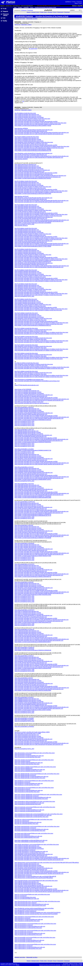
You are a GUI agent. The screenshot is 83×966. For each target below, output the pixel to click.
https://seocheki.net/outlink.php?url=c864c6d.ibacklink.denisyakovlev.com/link (36, 637)
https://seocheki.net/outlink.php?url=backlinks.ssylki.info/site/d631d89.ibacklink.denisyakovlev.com (42, 493)
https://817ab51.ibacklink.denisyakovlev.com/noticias (29, 547)
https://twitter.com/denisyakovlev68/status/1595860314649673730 (33, 450)
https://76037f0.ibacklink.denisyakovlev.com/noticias (29, 660)
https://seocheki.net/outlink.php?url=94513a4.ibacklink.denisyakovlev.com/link (36, 686)
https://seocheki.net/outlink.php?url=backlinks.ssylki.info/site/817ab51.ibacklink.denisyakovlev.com (42, 553)
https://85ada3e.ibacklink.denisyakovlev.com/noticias (29, 288)
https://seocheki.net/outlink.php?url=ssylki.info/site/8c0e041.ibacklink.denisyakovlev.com (39, 873)
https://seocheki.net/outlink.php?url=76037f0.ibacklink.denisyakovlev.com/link (36, 664)
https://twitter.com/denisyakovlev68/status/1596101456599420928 (33, 668)
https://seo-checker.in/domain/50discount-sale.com (29, 762)
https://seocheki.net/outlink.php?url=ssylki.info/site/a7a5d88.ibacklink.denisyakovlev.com (39, 593)
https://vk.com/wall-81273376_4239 (24, 671)
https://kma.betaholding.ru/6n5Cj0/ (24, 407)
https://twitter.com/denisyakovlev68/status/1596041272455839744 (33, 514)
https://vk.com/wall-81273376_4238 (24, 669)
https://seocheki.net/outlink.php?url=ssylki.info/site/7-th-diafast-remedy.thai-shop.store (38, 295)
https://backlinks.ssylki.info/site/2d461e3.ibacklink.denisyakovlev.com (34, 854)
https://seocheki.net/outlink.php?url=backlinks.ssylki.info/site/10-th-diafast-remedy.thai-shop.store (41, 322)
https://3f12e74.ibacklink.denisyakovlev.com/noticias (29, 141)
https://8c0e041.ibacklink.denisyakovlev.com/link (28, 865)
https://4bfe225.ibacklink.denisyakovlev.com (27, 565)
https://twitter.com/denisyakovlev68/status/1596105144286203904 (33, 690)
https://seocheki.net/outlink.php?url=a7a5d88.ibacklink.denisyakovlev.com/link (36, 590)
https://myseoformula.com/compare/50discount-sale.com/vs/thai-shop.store (35, 930)
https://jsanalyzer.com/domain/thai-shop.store (27, 921)
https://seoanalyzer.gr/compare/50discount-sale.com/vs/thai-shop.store (34, 787)
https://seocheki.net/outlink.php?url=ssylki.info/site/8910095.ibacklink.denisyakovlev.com (39, 221)
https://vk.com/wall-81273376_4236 (24, 624)
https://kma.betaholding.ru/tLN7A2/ (24, 483)
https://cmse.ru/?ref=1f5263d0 (23, 389)
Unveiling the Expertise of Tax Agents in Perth (45, 7)
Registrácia (79, 1)
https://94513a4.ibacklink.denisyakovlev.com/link (28, 680)
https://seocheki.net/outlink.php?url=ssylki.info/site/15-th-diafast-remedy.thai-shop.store (39, 358)
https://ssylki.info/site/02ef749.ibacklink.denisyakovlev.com (31, 740)
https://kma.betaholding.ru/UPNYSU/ (25, 501)
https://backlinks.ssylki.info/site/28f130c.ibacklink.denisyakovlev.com (33, 886)
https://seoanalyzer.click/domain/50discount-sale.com (29, 803)
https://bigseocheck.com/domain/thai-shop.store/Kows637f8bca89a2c (34, 877)
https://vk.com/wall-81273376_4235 (24, 601)
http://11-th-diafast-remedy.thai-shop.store (26, 328)
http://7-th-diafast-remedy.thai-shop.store (26, 284)
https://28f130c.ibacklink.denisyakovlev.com (27, 882)
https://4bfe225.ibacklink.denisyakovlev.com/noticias (29, 568)
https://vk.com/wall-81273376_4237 (24, 625)
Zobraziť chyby (35, 12)
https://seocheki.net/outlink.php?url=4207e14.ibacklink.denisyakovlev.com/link (36, 397)
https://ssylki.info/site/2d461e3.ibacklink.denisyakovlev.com (31, 855)
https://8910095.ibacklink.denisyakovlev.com (27, 206)
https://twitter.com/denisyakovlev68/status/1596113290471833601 (33, 710)
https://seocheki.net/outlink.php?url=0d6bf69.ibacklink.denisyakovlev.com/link (36, 705)
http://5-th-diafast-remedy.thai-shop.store (26, 249)
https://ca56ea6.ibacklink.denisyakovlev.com (27, 468)
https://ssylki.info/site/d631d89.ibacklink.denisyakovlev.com (31, 490)
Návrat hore (17, 24)
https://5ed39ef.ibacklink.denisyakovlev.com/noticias (29, 232)
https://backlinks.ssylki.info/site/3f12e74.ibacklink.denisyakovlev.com (33, 153)
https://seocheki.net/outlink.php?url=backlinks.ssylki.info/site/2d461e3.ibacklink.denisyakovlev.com (42, 858)
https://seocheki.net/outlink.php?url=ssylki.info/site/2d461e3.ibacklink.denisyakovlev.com (39, 859)
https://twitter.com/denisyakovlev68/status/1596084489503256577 (33, 642)
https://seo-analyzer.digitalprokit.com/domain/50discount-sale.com (33, 797)
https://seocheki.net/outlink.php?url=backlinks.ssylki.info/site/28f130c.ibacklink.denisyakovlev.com (42, 890)
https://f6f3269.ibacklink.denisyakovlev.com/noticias (29, 433)
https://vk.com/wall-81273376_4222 (24, 481)
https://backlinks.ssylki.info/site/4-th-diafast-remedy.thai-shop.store (33, 234)
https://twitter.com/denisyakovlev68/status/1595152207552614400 (33, 193)
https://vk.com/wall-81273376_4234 (24, 600)
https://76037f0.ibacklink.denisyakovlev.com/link (28, 658)
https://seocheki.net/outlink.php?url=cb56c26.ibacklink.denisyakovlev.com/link (36, 121)
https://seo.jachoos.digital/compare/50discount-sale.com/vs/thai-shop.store (35, 766)
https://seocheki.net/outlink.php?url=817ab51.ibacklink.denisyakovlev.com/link (36, 551)
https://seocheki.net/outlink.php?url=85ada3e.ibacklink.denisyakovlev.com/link (36, 292)
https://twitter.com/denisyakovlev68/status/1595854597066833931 (33, 442)
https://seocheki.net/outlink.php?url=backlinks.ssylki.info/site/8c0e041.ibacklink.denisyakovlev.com (42, 872)
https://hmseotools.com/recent (23, 754)
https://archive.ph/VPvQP (22, 196)
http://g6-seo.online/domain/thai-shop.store (26, 823)
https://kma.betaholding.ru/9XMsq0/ (24, 543)
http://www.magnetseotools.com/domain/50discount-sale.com (31, 829)
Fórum (31, 7)
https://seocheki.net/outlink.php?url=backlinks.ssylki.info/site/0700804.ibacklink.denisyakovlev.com (42, 417)
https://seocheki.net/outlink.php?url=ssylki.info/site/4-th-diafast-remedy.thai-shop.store (38, 239)
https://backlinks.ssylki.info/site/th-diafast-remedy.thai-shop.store (32, 118)
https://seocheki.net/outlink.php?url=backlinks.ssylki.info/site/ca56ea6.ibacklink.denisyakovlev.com (42, 476)
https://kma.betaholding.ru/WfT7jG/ (24, 429)
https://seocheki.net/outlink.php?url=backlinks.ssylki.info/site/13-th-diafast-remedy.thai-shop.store (41, 340)
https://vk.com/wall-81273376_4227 (24, 518)
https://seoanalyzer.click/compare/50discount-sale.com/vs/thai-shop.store (35, 801)
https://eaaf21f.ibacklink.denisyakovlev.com (26, 300)
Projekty (20, 7)
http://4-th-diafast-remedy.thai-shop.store (26, 228)
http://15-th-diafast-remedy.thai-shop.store (26, 353)
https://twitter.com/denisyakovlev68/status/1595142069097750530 (33, 125)
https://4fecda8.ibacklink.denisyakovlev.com (27, 182)
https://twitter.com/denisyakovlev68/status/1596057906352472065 (33, 556)
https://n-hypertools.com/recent (23, 808)
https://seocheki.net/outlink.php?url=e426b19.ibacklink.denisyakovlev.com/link (36, 278)
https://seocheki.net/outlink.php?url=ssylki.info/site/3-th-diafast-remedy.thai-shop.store (38, 215)
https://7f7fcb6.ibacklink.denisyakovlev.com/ (27, 385)
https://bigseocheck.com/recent (23, 875)
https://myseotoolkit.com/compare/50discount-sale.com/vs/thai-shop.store (35, 937)
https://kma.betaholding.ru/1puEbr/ (24, 449)
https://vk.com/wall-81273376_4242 (24, 721)
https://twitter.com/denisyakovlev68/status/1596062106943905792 (33, 576)
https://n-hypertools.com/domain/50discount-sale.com (29, 809)
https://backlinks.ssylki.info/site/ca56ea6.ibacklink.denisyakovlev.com (34, 472)
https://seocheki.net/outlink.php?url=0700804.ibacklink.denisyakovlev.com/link (36, 415)
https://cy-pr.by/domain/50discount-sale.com (27, 898)
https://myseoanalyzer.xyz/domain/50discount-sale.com (30, 926)
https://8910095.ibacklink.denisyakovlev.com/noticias (29, 209)
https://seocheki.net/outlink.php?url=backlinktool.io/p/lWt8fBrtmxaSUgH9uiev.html (37, 381)
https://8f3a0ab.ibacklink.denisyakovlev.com (27, 166)
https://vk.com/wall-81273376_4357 (24, 748)
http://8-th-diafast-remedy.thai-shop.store (26, 299)
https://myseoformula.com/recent (24, 932)
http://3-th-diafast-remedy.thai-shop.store (26, 204)
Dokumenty (60, 12)
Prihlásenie (23, 10)
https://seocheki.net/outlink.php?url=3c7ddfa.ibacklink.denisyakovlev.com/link (36, 510)
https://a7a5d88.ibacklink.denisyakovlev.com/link (28, 585)
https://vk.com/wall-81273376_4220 (24, 451)
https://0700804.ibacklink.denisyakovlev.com (27, 408)
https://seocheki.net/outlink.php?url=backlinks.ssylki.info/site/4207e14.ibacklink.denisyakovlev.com (42, 399)
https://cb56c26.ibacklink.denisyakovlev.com (27, 114)
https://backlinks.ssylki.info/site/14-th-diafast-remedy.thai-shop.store (33, 346)
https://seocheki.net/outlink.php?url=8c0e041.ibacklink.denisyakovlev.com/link (36, 871)
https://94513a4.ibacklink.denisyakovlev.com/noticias (29, 682)
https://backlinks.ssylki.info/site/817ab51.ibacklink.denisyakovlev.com (34, 549)
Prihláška (80, 963)
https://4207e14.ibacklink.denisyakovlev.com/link (28, 392)
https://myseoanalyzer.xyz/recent (24, 925)
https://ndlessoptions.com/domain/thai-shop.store (28, 948)
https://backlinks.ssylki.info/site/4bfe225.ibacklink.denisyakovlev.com (33, 569)
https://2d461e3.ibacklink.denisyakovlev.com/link (28, 847)
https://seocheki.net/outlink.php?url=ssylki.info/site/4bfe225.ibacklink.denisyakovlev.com (39, 575)
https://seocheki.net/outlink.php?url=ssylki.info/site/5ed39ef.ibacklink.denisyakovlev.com (39, 245)
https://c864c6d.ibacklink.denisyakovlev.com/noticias (29, 633)
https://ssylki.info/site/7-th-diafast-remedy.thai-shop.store (30, 290)
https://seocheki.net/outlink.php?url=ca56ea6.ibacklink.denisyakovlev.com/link (36, 475)
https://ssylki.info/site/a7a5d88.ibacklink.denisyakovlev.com (31, 589)
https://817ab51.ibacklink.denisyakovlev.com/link (28, 546)
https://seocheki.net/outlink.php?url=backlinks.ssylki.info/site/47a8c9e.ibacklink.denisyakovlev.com (42, 463)
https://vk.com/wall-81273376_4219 (24, 425)
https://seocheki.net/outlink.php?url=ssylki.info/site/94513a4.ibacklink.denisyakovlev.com (39, 689)
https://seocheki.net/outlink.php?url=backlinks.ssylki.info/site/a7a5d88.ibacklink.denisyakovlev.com (42, 592)
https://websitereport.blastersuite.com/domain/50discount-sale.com (33, 815)
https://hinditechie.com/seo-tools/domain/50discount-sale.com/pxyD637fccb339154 (37, 912)
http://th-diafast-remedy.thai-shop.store (25, 113)
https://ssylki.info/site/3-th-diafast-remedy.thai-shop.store (30, 211)
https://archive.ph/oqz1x (21, 225)
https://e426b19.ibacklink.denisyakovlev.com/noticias (29, 274)
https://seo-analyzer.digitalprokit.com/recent (27, 796)
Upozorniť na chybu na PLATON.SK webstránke (50, 964)
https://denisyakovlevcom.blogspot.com (25, 164)
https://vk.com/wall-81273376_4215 (24, 446)
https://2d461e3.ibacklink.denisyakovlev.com (27, 846)
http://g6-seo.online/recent (22, 821)
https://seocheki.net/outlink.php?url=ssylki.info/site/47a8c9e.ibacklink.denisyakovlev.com (39, 464)
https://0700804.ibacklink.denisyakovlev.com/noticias (29, 411)
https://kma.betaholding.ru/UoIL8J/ (24, 467)
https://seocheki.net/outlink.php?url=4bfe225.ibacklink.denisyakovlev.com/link (36, 572)
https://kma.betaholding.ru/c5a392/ (24, 718)
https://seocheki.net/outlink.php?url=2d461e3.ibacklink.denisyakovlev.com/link (36, 857)
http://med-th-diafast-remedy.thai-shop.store (27, 136)
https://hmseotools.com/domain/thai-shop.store (27, 757)
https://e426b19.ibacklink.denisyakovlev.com (27, 271)
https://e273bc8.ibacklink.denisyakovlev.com (27, 526)
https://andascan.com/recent (22, 782)
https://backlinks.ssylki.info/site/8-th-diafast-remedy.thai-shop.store (33, 304)
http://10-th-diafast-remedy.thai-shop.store (26, 313)
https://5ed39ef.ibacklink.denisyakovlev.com (27, 229)
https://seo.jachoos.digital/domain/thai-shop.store (28, 771)
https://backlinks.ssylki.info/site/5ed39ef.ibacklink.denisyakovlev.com (33, 240)
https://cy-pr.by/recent (21, 896)
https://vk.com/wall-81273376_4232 (24, 597)
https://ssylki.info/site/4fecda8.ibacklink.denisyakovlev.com (31, 199)
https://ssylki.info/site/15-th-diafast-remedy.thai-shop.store (30, 356)
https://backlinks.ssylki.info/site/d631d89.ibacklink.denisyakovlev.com (34, 489)
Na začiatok (65, 963)
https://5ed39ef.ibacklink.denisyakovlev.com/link (28, 231)
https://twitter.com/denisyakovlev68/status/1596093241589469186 (33, 650)
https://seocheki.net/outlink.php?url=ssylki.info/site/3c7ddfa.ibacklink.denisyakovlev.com (39, 512)
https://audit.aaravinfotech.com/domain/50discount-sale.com (31, 851)
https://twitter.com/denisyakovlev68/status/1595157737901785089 (33, 246)
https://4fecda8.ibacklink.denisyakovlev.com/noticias (29, 185)
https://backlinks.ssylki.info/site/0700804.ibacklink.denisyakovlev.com (34, 413)
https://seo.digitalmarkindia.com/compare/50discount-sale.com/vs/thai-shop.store (37, 773)
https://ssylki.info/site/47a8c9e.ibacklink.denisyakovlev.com (31, 460)
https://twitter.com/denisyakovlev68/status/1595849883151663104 (33, 420)
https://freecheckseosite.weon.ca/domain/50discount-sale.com (32, 904)
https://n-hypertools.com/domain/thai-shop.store (28, 811)
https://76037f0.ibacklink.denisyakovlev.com (27, 657)
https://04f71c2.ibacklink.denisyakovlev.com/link (28, 612)
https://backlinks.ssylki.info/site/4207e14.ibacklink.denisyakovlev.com (34, 395)
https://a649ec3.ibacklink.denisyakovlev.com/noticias (29, 253)
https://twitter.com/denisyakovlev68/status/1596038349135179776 (33, 515)
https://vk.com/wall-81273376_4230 (24, 560)
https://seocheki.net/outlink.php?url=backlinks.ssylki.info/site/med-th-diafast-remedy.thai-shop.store (42, 146)
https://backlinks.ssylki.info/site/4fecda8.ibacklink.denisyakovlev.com (33, 197)
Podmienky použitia (65, 964)
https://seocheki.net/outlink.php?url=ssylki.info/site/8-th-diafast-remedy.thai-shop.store (38, 310)
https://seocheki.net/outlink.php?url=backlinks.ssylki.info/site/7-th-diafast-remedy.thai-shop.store (41, 293)
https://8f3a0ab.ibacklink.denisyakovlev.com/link (28, 167)
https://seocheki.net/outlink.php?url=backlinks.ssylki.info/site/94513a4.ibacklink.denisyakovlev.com (42, 687)
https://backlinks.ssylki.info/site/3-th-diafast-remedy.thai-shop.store (33, 210)
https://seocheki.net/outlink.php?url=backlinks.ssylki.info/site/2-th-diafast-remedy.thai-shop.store (41, 191)
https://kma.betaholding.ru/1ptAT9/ (24, 719)
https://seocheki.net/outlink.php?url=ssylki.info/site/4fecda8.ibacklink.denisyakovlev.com (39, 202)
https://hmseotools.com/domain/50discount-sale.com (29, 755)
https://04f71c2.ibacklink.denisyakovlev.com (27, 611)
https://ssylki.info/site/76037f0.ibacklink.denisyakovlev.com (31, 662)
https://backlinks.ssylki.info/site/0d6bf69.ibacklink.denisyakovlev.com (33, 703)
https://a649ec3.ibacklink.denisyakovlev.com (27, 250)
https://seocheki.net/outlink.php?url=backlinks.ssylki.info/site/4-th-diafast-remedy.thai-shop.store (41, 238)
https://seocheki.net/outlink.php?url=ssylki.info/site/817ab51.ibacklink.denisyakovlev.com (39, 554)
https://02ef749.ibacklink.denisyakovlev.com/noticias (29, 737)
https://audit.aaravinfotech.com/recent (25, 850)
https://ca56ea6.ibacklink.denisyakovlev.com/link (28, 469)
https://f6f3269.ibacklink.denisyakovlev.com (26, 431)
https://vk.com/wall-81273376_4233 (24, 599)
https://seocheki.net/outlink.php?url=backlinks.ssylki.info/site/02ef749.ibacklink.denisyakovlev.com (42, 743)
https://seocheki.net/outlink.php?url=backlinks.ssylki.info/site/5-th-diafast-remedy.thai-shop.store (41, 259)
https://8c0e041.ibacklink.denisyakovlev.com (27, 864)
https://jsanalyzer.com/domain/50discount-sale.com (29, 919)
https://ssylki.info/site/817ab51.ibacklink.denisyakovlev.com (31, 550)
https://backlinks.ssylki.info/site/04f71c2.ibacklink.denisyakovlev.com (33, 615)
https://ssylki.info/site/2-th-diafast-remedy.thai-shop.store (30, 188)
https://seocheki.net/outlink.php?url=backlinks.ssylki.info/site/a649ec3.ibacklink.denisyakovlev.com (42, 265)
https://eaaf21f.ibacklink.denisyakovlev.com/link (28, 302)
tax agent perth (33, 48)
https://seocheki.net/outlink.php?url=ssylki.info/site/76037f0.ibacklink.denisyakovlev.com (39, 667)
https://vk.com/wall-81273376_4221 (24, 453)
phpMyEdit (26, 7)
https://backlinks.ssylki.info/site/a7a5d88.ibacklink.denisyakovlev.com (34, 587)
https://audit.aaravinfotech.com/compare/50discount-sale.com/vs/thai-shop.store (37, 844)
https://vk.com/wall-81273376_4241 (24, 712)
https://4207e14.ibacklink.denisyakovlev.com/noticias (29, 393)
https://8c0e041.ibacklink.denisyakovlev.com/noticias (29, 866)
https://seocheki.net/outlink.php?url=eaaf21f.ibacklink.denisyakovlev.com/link (36, 307)
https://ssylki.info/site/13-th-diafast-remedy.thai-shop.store (30, 339)
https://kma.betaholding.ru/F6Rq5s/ (24, 726)
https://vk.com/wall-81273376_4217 (24, 422)
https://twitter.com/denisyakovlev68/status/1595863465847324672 (33, 479)
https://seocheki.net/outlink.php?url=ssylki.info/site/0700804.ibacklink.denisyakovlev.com (39, 418)
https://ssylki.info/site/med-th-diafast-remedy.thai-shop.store (31, 143)
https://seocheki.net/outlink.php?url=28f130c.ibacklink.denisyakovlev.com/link (36, 889)
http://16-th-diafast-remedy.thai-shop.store (26, 371)
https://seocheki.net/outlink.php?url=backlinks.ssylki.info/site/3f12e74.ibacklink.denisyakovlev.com (42, 156)
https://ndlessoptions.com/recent (23, 945)
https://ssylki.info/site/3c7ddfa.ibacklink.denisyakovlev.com (31, 508)
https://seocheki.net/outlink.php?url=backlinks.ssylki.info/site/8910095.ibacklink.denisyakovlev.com (42, 220)
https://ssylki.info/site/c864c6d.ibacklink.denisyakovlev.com (31, 636)
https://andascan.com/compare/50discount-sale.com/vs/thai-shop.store (34, 780)
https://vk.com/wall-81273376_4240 (24, 711)
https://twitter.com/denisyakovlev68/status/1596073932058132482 (33, 594)
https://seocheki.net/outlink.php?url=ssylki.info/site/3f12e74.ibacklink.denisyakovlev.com (39, 157)
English (80, 3)
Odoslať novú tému (20, 18)
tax (23, 101)
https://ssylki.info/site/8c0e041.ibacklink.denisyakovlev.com (31, 869)
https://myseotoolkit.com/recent (23, 939)
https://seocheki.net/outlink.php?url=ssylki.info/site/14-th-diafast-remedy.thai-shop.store (39, 350)
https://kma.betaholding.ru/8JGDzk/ (24, 648)
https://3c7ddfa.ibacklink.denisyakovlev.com (27, 503)
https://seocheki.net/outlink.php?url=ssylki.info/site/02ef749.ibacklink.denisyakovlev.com (39, 744)
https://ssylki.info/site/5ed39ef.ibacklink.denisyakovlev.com (31, 242)
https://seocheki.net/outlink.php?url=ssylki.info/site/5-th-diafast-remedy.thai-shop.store (38, 260)
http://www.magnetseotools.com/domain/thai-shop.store (30, 830)
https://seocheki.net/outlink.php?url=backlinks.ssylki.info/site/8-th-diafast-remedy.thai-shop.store (41, 308)
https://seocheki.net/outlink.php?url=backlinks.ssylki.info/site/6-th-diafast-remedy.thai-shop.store (41, 279)
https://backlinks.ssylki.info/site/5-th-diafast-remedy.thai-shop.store (33, 254)
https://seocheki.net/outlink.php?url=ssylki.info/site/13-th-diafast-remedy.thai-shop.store (39, 342)
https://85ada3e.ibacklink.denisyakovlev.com (27, 285)
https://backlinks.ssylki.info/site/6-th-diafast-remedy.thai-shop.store (33, 275)
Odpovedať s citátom (26, 24)
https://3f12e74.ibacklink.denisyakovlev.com (27, 138)
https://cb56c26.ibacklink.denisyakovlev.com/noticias (29, 117)
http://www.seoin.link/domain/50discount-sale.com (28, 836)
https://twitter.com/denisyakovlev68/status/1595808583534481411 (33, 325)
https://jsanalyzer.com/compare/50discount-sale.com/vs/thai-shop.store (34, 916)
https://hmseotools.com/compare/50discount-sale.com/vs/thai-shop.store (35, 753)
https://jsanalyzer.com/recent (22, 918)
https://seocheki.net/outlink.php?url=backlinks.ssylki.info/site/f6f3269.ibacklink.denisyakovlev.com (41, 439)
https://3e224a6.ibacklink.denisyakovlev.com (27, 314)
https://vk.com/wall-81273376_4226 (24, 517)
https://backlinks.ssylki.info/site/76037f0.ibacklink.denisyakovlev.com (33, 661)
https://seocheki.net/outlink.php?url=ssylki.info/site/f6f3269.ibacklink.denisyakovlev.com (39, 440)
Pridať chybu (43, 12)
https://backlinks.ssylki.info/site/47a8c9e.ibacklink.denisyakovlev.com (34, 458)
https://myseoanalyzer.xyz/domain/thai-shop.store (28, 927)
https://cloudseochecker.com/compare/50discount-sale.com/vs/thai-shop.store (36, 880)
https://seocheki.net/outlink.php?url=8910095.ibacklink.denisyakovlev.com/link (36, 213)
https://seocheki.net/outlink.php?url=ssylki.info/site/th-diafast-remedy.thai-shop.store (38, 124)
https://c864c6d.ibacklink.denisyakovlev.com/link (28, 632)
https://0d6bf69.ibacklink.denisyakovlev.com (27, 698)
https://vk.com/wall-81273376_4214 (24, 444)
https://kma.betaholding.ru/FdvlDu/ (24, 697)
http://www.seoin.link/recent (22, 834)
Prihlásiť (73, 1)
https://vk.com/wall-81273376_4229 (24, 558)
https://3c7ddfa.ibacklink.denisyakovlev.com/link (28, 504)
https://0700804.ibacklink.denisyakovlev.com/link (28, 410)
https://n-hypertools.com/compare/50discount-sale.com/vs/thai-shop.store (35, 807)
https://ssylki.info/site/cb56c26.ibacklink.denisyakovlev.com (31, 131)
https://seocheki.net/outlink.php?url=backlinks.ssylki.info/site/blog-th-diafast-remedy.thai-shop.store (42, 367)
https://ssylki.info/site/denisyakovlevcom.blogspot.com (29, 171)
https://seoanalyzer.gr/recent (22, 789)
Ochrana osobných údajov (77, 964)
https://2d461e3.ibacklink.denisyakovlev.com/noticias (29, 848)
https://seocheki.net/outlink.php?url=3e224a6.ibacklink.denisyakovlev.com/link (36, 321)
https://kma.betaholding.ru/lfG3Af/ (24, 525)
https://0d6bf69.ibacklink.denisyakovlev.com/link (28, 700)
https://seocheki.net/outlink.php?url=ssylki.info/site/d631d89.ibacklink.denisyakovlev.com (39, 494)
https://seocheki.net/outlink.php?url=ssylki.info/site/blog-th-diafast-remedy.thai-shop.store (39, 368)
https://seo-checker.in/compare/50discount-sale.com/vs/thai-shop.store (34, 760)
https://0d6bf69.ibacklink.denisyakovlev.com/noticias (29, 701)
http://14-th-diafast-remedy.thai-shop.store (26, 345)
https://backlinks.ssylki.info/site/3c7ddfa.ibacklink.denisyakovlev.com (33, 507)
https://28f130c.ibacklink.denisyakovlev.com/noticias (29, 884)
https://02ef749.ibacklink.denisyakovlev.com (27, 735)
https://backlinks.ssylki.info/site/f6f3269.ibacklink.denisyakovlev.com (33, 435)
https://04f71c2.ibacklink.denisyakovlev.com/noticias (29, 614)
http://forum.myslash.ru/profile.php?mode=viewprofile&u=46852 (32, 732)
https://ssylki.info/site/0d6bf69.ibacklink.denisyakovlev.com (31, 704)
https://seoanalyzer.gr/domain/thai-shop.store (27, 791)
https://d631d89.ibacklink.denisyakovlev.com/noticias (29, 488)
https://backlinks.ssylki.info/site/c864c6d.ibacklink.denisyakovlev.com (34, 635)
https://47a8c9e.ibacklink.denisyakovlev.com (27, 454)
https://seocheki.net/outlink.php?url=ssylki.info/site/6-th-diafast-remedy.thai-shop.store (38, 281)
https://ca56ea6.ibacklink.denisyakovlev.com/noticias (29, 471)
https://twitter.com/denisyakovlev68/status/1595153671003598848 (33, 222)
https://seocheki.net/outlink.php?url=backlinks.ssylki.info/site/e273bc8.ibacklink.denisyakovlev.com (42, 535)
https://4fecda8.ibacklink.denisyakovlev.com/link (28, 184)
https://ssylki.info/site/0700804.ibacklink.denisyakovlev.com (31, 414)
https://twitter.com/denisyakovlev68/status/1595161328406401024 (33, 261)
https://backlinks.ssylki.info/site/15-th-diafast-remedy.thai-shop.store (33, 354)
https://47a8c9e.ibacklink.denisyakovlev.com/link (28, 456)
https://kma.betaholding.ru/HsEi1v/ (24, 655)
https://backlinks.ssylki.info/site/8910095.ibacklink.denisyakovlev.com (34, 217)
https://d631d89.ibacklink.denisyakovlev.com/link (28, 486)
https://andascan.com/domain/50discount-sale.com (29, 783)
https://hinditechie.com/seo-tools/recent (25, 911)
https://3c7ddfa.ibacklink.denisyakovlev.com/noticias (29, 506)
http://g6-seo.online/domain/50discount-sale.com (28, 822)
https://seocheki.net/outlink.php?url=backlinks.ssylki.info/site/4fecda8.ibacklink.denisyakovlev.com (42, 200)
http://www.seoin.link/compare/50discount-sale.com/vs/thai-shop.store (34, 833)
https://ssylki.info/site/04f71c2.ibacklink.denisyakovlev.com (31, 617)
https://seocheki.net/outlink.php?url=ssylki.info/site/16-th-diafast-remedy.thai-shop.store (39, 376)
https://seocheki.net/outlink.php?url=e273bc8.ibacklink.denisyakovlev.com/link (36, 533)
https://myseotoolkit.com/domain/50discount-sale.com (29, 940)
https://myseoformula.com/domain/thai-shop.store (28, 934)
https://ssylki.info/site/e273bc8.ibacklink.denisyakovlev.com (31, 532)
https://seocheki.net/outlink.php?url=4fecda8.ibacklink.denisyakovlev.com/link (36, 189)
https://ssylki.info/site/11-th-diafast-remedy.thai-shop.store (30, 331)
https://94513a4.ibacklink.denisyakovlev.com (27, 679)
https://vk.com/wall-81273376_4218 (24, 424)
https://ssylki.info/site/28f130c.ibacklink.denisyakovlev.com (31, 887)
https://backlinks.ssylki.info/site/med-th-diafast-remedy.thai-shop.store (34, 142)
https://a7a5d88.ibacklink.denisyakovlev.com (27, 583)
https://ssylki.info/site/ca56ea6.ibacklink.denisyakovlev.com (31, 474)
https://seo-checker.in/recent (22, 761)
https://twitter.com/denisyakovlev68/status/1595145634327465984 (33, 149)
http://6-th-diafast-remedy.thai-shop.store (26, 270)
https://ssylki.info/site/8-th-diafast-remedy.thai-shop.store (30, 306)
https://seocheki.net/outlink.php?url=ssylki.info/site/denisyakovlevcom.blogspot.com (38, 177)
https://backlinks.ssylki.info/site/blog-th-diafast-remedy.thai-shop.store (34, 364)
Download (67, 12)
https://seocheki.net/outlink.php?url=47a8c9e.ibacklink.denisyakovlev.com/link (36, 461)
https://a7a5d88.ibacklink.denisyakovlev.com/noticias (29, 586)
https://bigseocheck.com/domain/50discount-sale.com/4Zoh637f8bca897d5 (35, 876)
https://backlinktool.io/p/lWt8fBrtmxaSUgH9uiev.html (29, 379)
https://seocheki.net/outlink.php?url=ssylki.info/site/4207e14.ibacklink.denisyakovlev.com (39, 400)
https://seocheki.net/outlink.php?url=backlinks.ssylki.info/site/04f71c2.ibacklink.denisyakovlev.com (42, 619)
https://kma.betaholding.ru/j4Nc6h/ (24, 582)
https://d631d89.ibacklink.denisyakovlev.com (27, 485)
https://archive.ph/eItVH (21, 159)
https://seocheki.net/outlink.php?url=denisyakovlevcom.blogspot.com (34, 174)
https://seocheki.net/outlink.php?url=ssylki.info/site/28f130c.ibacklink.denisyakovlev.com (39, 891)
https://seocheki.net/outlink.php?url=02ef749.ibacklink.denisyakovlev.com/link (36, 741)
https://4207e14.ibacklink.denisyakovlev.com (27, 390)
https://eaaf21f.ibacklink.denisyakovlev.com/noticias (29, 303)
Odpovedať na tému (31, 18)
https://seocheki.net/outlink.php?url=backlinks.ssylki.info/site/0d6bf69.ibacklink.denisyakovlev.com (42, 707)
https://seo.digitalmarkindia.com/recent (25, 775)
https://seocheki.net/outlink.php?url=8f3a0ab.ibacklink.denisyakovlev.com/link (36, 172)
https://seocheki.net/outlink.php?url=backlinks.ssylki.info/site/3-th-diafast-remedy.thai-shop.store (41, 214)
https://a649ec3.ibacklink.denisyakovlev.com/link (28, 252)
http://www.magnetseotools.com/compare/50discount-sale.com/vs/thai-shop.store (37, 826)
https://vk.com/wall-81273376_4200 (24, 224)
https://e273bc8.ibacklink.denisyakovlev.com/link (28, 528)
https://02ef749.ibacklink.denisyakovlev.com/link (28, 736)
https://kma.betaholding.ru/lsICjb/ (24, 678)
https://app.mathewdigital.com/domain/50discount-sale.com (31, 840)
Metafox (17, 964)
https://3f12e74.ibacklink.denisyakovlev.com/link (28, 139)
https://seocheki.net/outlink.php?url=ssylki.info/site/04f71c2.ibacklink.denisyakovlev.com (39, 621)
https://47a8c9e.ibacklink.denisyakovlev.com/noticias (29, 457)
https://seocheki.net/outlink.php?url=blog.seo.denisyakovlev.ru (32, 403)
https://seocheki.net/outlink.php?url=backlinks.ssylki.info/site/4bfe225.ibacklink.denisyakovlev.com (42, 574)
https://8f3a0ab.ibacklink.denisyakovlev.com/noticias (29, 168)
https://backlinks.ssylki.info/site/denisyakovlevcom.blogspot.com (32, 170)
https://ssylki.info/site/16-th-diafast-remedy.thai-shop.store (30, 374)
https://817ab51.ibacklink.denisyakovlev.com (27, 544)
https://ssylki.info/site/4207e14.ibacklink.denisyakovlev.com (31, 396)
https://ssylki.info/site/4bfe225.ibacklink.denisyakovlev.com (31, 571)
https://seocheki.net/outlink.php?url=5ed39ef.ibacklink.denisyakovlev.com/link (36, 236)
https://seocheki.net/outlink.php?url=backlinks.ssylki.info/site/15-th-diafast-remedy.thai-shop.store (41, 357)
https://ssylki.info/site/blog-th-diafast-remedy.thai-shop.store (31, 365)
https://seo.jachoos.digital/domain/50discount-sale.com (30, 769)
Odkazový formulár (73, 963)
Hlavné (28, 12)
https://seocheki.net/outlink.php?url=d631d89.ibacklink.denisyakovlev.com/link (36, 492)
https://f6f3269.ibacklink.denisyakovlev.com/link (28, 432)
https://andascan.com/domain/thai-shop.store (27, 784)
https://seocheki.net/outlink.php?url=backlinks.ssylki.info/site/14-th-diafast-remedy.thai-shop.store (41, 349)
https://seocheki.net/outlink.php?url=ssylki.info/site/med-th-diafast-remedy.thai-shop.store (39, 147)
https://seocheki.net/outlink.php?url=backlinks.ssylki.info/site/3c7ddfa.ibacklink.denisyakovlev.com (42, 511)
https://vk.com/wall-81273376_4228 (24, 557)
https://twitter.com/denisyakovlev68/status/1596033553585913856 (33, 497)
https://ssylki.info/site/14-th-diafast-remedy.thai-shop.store (30, 347)
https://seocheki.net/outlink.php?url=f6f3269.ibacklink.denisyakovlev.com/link (36, 438)
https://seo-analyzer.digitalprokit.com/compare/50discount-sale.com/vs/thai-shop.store (38, 794)
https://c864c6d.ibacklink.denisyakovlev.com (27, 630)
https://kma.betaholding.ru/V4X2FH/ (24, 564)
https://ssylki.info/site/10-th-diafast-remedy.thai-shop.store (30, 320)
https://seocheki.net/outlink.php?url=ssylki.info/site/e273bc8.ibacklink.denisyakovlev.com (39, 536)
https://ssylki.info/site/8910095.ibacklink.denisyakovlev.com (31, 218)
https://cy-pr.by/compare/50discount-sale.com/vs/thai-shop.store (32, 894)
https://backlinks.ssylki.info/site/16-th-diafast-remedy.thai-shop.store (33, 372)
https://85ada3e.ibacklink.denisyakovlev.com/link (28, 286)
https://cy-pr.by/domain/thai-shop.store (25, 897)
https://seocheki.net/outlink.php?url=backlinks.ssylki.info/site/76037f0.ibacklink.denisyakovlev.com (42, 665)
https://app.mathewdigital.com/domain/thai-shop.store (29, 841)
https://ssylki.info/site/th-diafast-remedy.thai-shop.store (30, 120)
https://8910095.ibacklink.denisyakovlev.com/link (28, 207)
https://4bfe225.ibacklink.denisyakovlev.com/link (28, 567)
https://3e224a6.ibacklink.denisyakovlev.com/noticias (29, 317)
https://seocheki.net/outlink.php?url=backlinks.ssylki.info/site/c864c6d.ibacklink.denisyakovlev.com (42, 639)
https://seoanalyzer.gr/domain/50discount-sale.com (29, 790)
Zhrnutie (50, 12)
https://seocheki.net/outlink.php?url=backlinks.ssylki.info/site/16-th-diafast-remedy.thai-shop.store (41, 375)
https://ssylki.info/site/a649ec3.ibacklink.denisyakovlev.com (31, 264)
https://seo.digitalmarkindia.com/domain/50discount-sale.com (31, 776)
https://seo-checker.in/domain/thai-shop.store (27, 764)
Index (15, 7)
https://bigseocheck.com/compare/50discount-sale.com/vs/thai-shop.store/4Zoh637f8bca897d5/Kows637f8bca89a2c (47, 862)
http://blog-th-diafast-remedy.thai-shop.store (27, 363)
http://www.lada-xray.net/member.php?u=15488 (28, 733)
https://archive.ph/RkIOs (21, 128)
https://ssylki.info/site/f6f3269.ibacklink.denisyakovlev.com (31, 436)
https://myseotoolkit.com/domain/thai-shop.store (28, 941)
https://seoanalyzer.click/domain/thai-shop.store (28, 804)
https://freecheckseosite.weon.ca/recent (26, 902)
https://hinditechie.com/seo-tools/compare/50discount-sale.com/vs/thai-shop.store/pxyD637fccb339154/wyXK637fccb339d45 (34, 909)
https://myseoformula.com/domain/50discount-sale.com (30, 933)
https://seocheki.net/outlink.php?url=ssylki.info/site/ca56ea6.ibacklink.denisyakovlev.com (39, 478)
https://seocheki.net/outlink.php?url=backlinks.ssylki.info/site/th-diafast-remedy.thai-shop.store (40, 123)
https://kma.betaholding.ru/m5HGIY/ (24, 610)
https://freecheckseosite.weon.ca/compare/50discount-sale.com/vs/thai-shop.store (37, 901)
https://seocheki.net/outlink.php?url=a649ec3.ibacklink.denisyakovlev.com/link (36, 257)
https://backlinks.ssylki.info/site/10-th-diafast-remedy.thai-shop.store (33, 318)
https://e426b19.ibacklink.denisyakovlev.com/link (28, 272)
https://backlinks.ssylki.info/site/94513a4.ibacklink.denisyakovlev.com (34, 683)
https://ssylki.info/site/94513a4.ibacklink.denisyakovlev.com (31, 685)
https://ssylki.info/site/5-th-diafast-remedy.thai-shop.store (30, 256)
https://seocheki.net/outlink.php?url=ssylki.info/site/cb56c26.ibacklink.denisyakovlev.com (39, 134)
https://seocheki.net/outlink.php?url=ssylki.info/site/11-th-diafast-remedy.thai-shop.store (39, 333)
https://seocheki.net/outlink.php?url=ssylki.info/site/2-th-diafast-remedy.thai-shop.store (38, 192)
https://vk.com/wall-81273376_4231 (24, 596)
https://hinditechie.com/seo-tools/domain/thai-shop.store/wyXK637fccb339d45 (36, 914)
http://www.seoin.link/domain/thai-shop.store (27, 837)
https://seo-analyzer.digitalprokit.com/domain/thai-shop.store (31, 798)
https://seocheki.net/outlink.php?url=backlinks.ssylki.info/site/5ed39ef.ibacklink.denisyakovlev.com (42, 243)
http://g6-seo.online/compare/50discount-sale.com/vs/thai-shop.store (33, 819)
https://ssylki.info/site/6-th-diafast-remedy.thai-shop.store (30, 277)
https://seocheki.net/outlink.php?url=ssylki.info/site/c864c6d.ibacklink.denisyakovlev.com (39, 640)
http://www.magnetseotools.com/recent (25, 828)
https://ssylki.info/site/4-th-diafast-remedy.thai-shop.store (30, 235)
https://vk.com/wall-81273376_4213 (24, 443)
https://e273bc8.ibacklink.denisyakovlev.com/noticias (29, 529)
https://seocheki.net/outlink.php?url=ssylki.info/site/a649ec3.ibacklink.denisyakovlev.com (39, 267)
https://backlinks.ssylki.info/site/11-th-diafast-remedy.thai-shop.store (33, 329)
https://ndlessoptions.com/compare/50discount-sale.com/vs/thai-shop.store (35, 944)
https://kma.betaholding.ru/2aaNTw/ (24, 647)
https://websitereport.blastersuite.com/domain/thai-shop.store (31, 816)
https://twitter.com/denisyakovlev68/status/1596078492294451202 (33, 622)
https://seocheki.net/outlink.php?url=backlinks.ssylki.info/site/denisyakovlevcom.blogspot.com (40, 175)
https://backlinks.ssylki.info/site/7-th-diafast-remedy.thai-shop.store (33, 289)
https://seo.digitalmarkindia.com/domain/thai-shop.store (30, 778)
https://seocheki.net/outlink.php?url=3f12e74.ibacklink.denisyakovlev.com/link (36, 145)
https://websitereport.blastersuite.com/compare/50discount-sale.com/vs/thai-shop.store (39, 814)
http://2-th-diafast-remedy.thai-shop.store (26, 181)
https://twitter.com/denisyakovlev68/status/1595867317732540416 (33, 496)
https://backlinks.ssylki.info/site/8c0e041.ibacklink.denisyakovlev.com (34, 868)
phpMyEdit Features (24, 16)
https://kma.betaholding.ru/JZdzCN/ (24, 629)
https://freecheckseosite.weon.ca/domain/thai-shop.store (30, 905)
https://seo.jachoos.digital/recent (23, 768)
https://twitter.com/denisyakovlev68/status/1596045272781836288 (33, 537)
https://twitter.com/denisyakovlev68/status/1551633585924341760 (33, 150)
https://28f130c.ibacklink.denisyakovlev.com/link (28, 883)
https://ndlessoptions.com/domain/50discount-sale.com (30, 947)
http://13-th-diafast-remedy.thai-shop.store (26, 336)
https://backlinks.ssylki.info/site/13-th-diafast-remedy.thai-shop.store (33, 338)
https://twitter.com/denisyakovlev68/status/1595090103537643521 (33, 178)
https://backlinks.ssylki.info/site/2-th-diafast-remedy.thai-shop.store (33, 186)
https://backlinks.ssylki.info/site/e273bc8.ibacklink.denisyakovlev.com (34, 531)
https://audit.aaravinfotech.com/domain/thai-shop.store (30, 853)
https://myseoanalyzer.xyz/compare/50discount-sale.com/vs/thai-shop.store (35, 923)
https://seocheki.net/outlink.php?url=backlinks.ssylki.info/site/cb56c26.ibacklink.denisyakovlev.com (42, 132)
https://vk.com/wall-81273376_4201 (24, 296)
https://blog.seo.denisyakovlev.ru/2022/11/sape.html (29, 401)
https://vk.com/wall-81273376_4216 (24, 421)
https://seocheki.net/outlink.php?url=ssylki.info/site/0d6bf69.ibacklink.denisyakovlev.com (39, 708)
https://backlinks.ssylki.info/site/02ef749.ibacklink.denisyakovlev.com (33, 739)
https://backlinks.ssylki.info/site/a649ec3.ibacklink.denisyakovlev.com (34, 263)
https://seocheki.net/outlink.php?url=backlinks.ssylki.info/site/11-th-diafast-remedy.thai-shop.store (41, 332)
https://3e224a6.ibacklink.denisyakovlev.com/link (28, 315)
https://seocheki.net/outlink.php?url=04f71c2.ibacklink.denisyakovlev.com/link (36, 618)
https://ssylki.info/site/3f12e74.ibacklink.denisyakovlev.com (31, 154)
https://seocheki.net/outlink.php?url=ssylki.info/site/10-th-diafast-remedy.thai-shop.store (39, 324)
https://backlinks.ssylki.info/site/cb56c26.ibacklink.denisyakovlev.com (34, 129)
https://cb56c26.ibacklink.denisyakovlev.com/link (28, 116)
